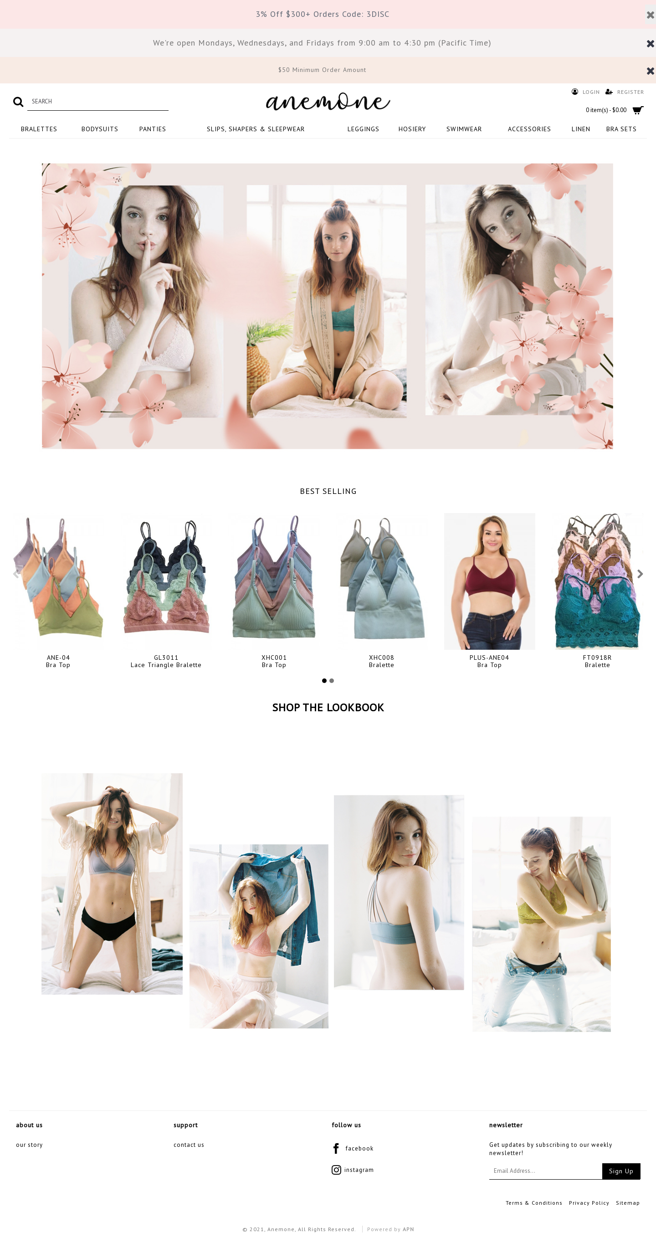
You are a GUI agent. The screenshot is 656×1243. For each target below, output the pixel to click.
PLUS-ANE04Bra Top (489, 660)
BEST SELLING (328, 491)
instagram (353, 1171)
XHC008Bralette (382, 660)
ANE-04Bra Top (58, 660)
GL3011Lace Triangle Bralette (166, 660)
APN (408, 1229)
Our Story (29, 1145)
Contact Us (189, 1145)
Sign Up (621, 1171)
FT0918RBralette (597, 660)
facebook (353, 1149)
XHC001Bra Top (274, 660)
